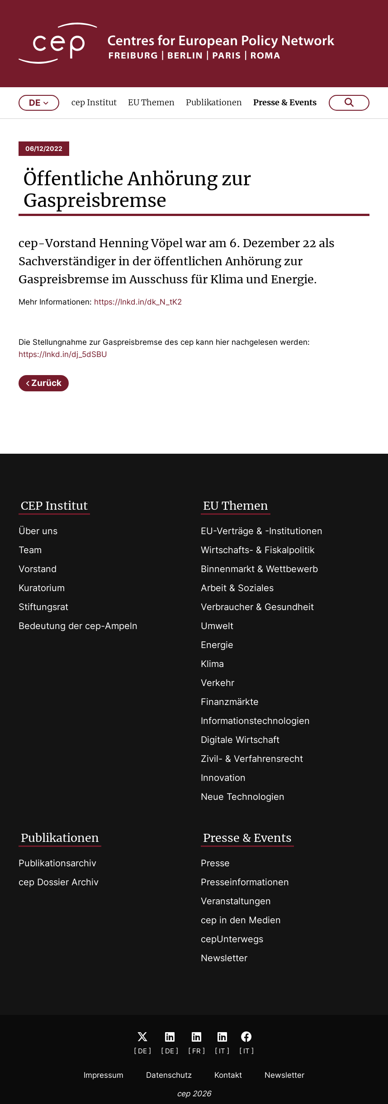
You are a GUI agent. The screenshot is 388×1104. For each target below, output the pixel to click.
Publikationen (214, 102)
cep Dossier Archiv (59, 882)
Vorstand (38, 569)
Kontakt (228, 1075)
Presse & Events (285, 102)
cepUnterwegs (232, 939)
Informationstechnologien (255, 720)
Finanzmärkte (230, 701)
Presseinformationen (245, 882)
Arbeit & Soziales (237, 588)
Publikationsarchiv (57, 863)
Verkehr (217, 682)
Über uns (38, 531)
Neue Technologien (242, 796)
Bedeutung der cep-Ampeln (78, 625)
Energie (217, 644)
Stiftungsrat (43, 606)
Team (30, 550)
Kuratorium (42, 588)
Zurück (46, 383)
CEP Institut (54, 505)
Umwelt (217, 625)
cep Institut (94, 102)
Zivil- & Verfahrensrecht (252, 758)
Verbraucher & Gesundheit (257, 606)
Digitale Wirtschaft (240, 739)
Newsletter (224, 958)
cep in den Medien (241, 920)
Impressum (103, 1075)
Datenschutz (169, 1075)
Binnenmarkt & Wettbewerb (259, 569)
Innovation (223, 777)
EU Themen (151, 102)
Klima (212, 663)
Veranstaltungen (236, 901)
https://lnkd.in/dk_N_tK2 (138, 301)
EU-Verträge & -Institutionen (261, 531)
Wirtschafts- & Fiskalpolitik (258, 550)
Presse (215, 863)
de (38, 103)
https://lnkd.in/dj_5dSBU (63, 354)
